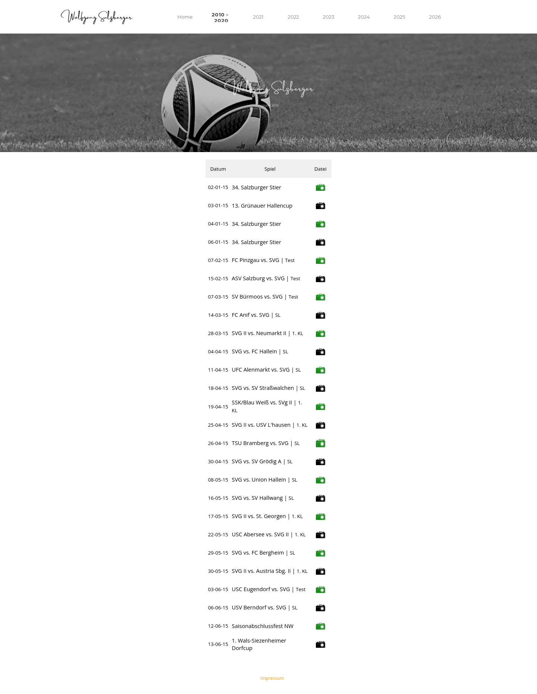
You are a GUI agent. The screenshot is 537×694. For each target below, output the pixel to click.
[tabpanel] (268, 93)
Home (185, 17)
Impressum (272, 678)
